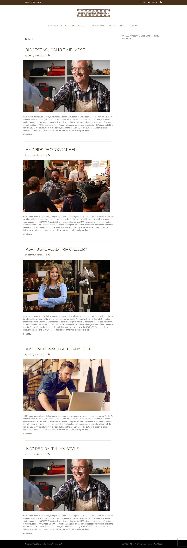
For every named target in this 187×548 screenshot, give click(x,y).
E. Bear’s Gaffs (96, 25)
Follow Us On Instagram (148, 2)
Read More (27, 134)
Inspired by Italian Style (52, 448)
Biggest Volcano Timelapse (55, 50)
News (122, 25)
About (112, 25)
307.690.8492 (36, 2)
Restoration (78, 25)
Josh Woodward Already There (59, 349)
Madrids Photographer (51, 149)
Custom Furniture (58, 25)
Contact (134, 25)
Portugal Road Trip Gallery (56, 249)
